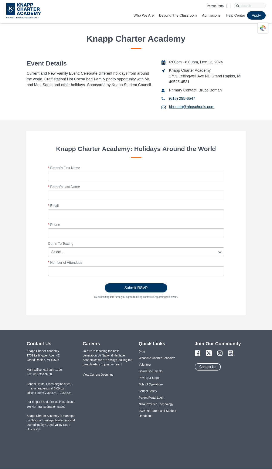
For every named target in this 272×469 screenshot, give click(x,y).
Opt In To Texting (60, 243)
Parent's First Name (64, 168)
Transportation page (50, 406)
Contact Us (207, 367)
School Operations (151, 384)
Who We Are (143, 15)
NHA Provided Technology (156, 404)
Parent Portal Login (151, 397)
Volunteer (145, 364)
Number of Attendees (65, 262)
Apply (256, 15)
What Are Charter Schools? (157, 358)
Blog (142, 351)
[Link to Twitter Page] (208, 353)
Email (53, 206)
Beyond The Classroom (178, 15)
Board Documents (151, 371)
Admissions (211, 15)
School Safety (148, 391)
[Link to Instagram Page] (220, 353)
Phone (54, 225)
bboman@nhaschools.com (191, 107)
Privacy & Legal (149, 377)
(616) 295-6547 (182, 98)
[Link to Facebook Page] (197, 353)
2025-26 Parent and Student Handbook (157, 413)
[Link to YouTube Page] (230, 353)
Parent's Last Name (64, 187)
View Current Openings (98, 374)
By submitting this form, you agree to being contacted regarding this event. (136, 296)
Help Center (235, 15)
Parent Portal (215, 6)
